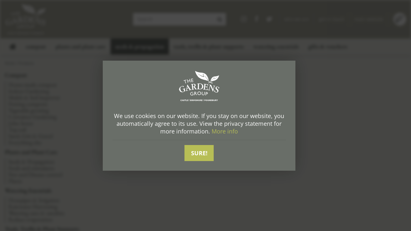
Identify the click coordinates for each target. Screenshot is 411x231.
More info (225, 131)
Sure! (199, 153)
